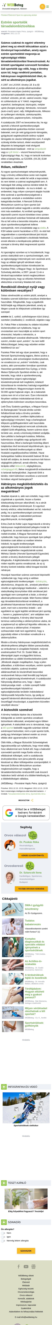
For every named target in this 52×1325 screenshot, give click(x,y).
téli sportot (8, 728)
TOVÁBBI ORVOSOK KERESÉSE (31, 889)
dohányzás (41, 581)
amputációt (40, 149)
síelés (43, 228)
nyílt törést (13, 152)
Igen (9, 1237)
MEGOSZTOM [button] (25, 800)
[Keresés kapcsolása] (42, 6)
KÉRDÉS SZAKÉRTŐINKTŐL (32, 856)
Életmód (11, 15)
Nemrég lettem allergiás (18, 1240)
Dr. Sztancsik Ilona (30, 872)
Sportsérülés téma (38, 794)
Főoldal (4, 15)
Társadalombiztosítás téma (19, 794)
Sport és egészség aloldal (26, 15)
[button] (18, 1268)
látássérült (20, 466)
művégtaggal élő (9, 469)
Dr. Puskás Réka (29, 842)
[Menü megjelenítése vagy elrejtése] (47, 7)
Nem (9, 1233)
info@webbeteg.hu (29, 1317)
